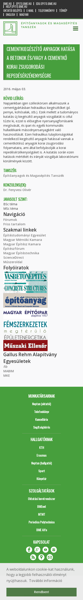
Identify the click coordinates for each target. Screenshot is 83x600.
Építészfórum (14, 248)
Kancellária (41, 419)
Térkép (63, 10)
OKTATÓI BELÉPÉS (12, 10)
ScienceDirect (13, 257)
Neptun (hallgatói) (41, 463)
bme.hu (7, 3)
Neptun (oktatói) (41, 403)
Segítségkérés (41, 427)
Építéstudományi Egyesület (24, 235)
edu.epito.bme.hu (46, 3)
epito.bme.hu (24, 3)
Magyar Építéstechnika (21, 253)
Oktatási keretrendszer (41, 498)
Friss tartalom (14, 224)
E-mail (30, 10)
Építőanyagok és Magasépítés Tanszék (33, 175)
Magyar (24, 14)
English (10, 14)
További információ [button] (45, 580)
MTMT (41, 514)
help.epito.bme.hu (16, 6)
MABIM (8, 371)
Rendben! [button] (41, 592)
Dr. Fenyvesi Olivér (17, 190)
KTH (41, 447)
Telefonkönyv (46, 10)
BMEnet (41, 506)
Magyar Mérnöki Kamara (22, 240)
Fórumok (10, 220)
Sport (41, 470)
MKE (6, 375)
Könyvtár (41, 478)
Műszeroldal (12, 262)
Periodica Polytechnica (41, 522)
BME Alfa (41, 529)
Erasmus (41, 455)
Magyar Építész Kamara (22, 244)
